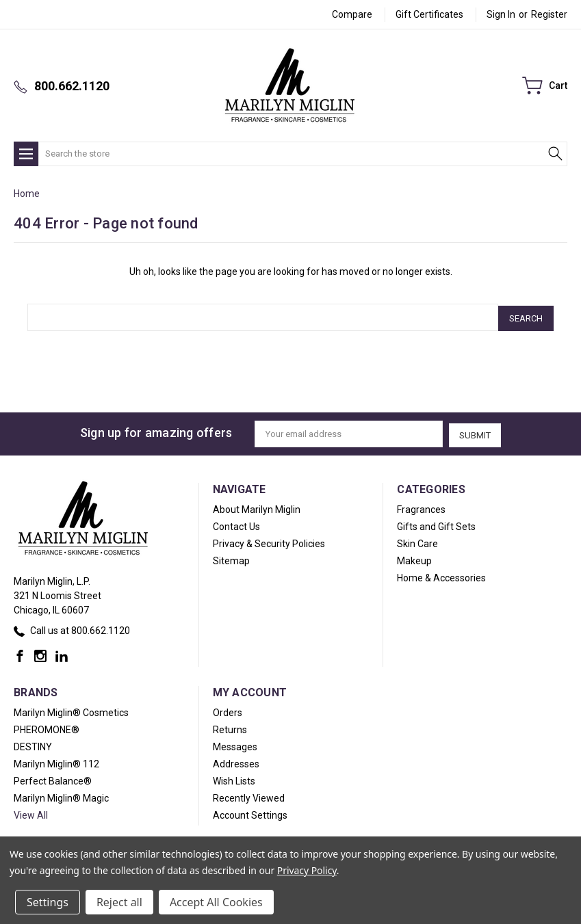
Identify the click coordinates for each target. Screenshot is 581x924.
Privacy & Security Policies (269, 540)
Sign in (501, 14)
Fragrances (421, 506)
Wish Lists (234, 777)
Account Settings (250, 811)
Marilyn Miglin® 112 (56, 760)
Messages (235, 743)
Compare (352, 14)
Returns (230, 726)
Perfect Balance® (53, 777)
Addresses (236, 760)
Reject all (119, 902)
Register (549, 14)
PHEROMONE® (46, 726)
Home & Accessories (441, 574)
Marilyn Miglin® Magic (61, 794)
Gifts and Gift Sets (436, 523)
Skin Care (417, 540)
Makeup (414, 557)
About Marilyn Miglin (256, 506)
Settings (47, 902)
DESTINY (33, 743)
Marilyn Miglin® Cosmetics (71, 709)
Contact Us (236, 523)
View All (31, 811)
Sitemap (231, 557)
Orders (227, 709)
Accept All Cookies (216, 902)
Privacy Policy (307, 870)
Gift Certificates (429, 14)
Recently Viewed (249, 794)
